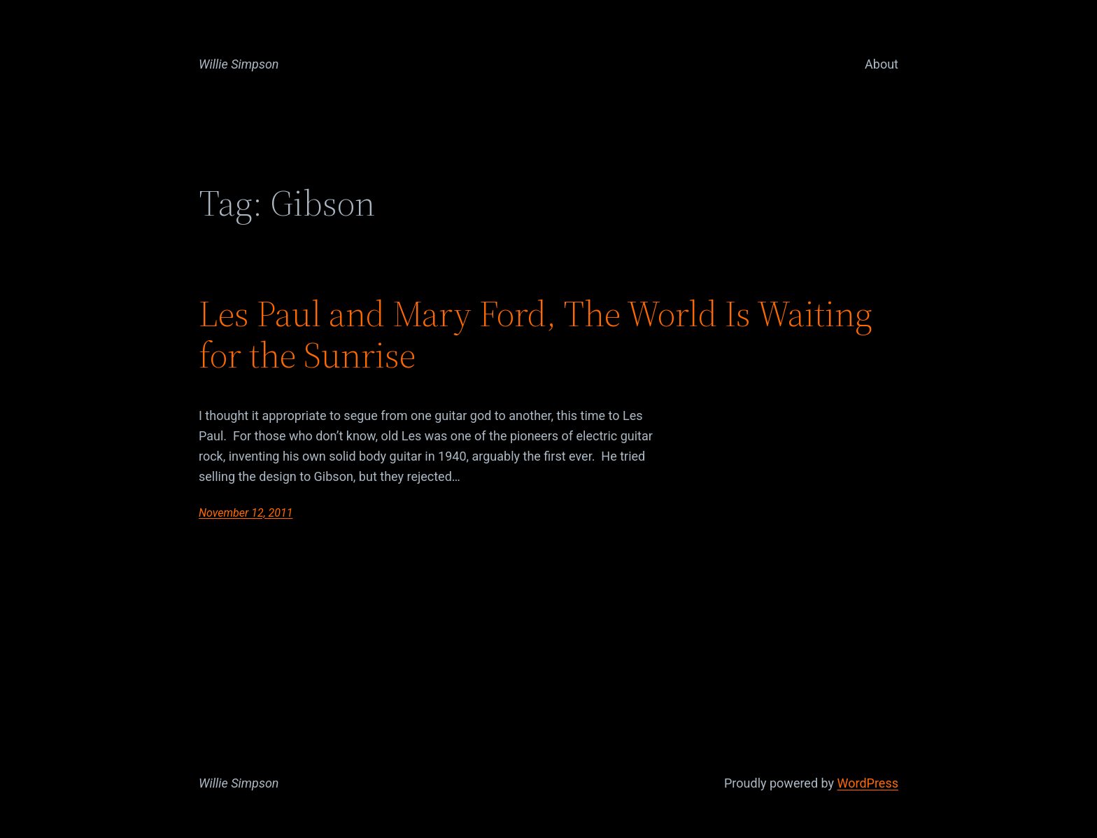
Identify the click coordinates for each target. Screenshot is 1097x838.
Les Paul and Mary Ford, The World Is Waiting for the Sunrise (535, 335)
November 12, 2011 (245, 512)
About (881, 64)
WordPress (867, 783)
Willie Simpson (239, 64)
